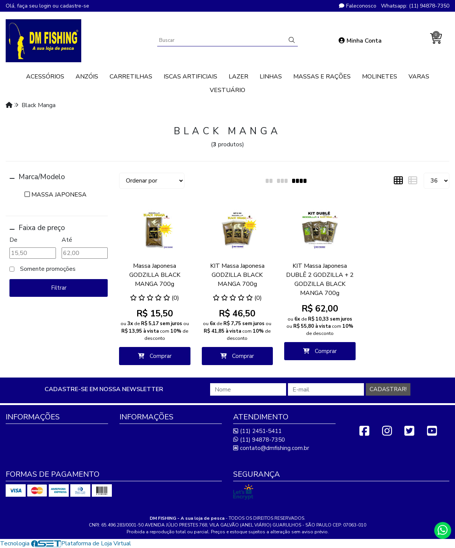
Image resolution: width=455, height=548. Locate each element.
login (46, 5)
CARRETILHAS (131, 76)
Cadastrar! (388, 389)
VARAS (419, 76)
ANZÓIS (87, 76)
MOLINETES (379, 76)
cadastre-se (74, 5)
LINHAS (271, 76)
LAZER (238, 76)
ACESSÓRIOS (45, 76)
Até (67, 240)
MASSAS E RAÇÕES (322, 76)
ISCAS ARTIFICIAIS (190, 76)
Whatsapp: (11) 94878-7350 (415, 5)
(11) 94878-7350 (259, 440)
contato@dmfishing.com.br (271, 448)
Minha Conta (360, 41)
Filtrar (59, 288)
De (13, 240)
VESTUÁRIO (227, 90)
